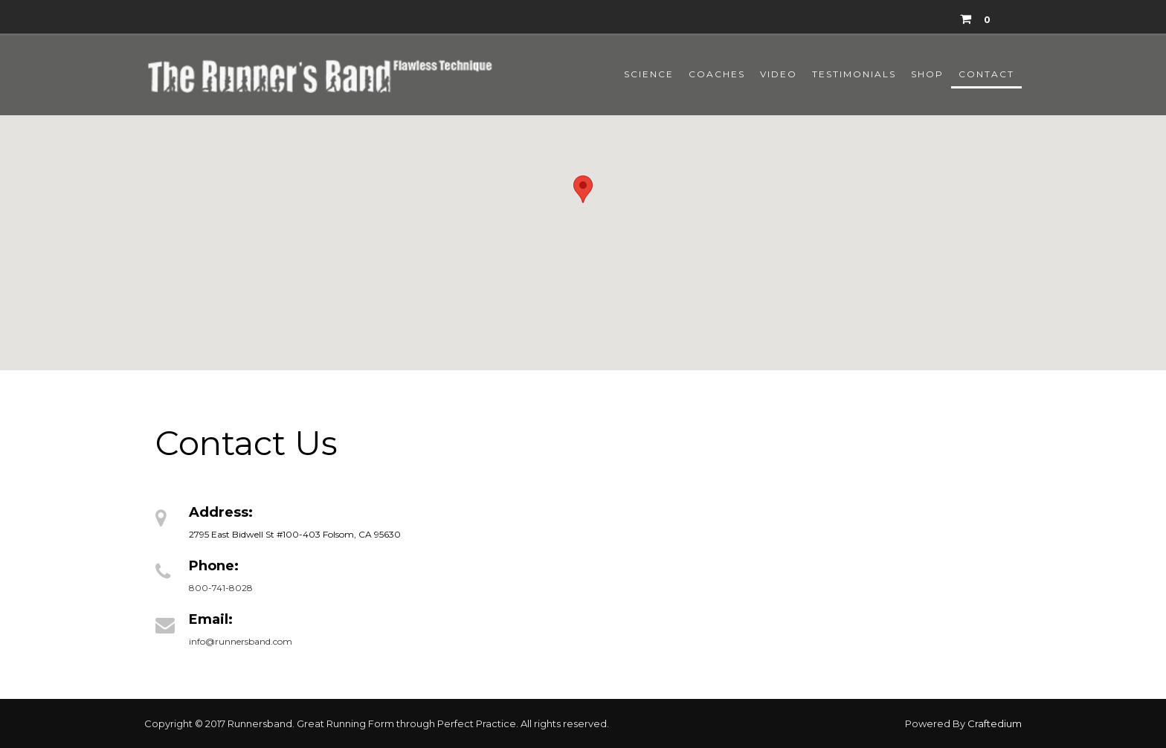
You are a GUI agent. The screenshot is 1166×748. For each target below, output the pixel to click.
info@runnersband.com (240, 641)
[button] (583, 189)
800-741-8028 (221, 587)
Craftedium (994, 723)
